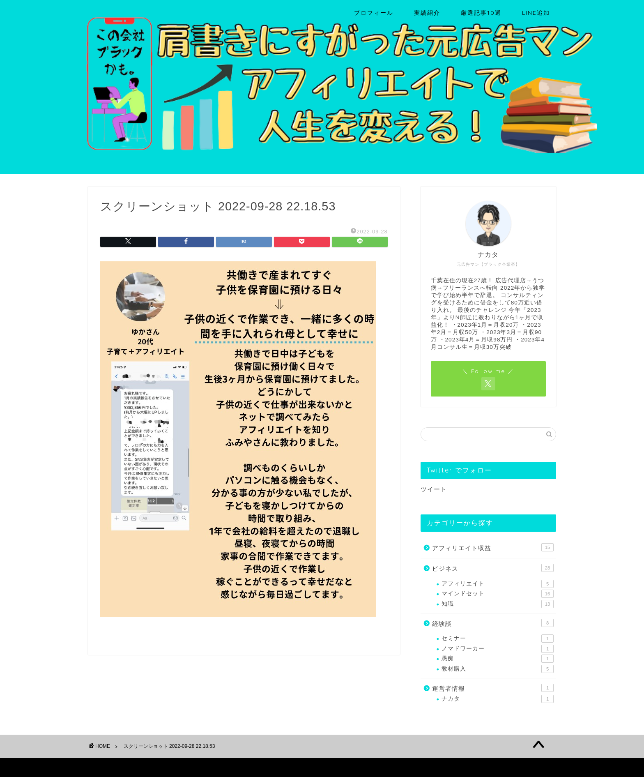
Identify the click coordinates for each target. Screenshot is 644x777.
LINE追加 (536, 12)
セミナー (498, 638)
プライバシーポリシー (119, 767)
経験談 (493, 623)
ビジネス (493, 568)
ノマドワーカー (498, 649)
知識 (498, 604)
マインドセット (498, 594)
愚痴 (498, 659)
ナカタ (498, 699)
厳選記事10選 (481, 12)
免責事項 (166, 767)
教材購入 (498, 669)
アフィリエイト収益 (493, 547)
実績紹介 (427, 12)
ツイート (434, 489)
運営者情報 (493, 688)
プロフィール (373, 12)
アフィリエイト (498, 584)
